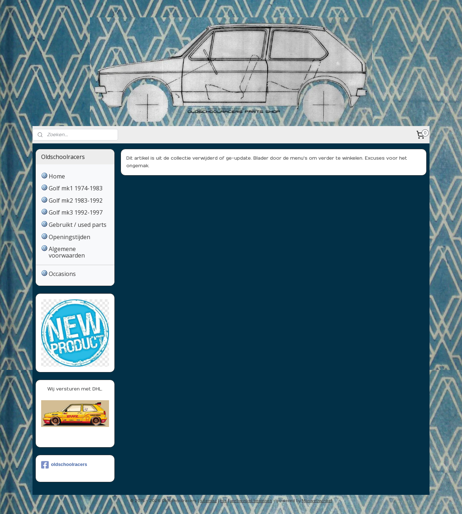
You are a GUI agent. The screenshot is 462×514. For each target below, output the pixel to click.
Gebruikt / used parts (77, 225)
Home (57, 176)
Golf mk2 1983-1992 (76, 200)
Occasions (62, 274)
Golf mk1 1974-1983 (76, 188)
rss (223, 500)
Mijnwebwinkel (317, 500)
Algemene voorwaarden (67, 252)
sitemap (208, 500)
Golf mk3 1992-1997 (76, 212)
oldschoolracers (64, 465)
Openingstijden (69, 237)
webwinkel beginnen (251, 500)
